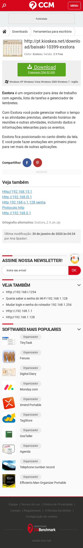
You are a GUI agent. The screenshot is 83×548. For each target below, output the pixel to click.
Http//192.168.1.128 (20, 317)
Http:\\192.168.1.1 (19, 311)
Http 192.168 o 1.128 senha (24, 202)
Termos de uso (30, 504)
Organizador (30, 336)
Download (41, 69)
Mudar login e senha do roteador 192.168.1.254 (38, 304)
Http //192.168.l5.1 (17, 197)
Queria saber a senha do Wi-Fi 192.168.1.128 (37, 298)
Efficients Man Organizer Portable (43, 482)
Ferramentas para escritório (52, 31)
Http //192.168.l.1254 (21, 292)
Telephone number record (37, 467)
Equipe (13, 504)
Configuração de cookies (41, 516)
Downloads (20, 31)
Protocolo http (13, 208)
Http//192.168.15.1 (17, 192)
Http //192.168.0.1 (16, 213)
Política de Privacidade (58, 504)
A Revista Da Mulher (58, 510)
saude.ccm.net (41, 540)
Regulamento (32, 510)
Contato (15, 510)
